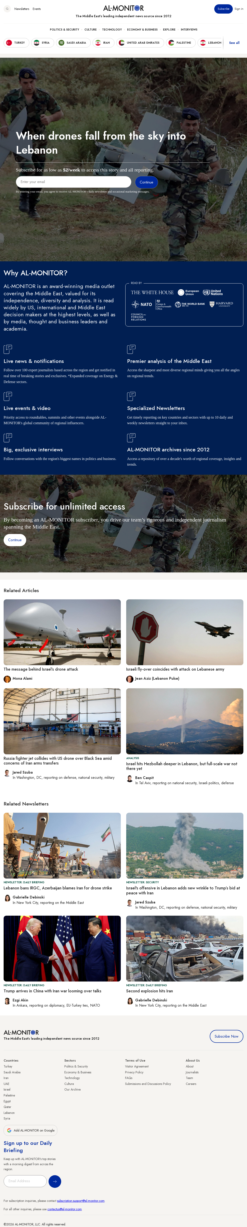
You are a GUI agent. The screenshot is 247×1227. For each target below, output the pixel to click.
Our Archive (72, 1089)
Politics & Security (64, 29)
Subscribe (223, 9)
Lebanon (9, 1112)
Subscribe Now (226, 1036)
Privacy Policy (134, 1072)
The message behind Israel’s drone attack (41, 669)
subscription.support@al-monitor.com (81, 1200)
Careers (191, 1084)
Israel (7, 1089)
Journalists (192, 1072)
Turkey (8, 1066)
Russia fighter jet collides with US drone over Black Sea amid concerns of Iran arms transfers (58, 760)
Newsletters (21, 9)
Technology (112, 29)
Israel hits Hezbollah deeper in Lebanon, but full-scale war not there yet (181, 766)
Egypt (7, 1101)
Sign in (239, 9)
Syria (7, 1118)
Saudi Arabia (12, 1072)
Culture (90, 29)
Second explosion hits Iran (149, 991)
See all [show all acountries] (234, 43)
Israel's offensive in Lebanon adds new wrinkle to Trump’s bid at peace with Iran (183, 890)
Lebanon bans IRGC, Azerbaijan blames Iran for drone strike (58, 888)
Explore (169, 29)
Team (189, 1078)
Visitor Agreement (137, 1066)
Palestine (9, 1095)
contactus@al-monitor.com (64, 1209)
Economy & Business (142, 29)
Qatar (7, 1107)
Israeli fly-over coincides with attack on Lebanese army (175, 669)
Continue (15, 540)
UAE (6, 1084)
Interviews (189, 29)
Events (37, 9)
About (189, 1066)
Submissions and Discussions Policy (148, 1084)
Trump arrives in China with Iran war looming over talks (52, 991)
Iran (6, 1078)
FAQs (128, 1078)
